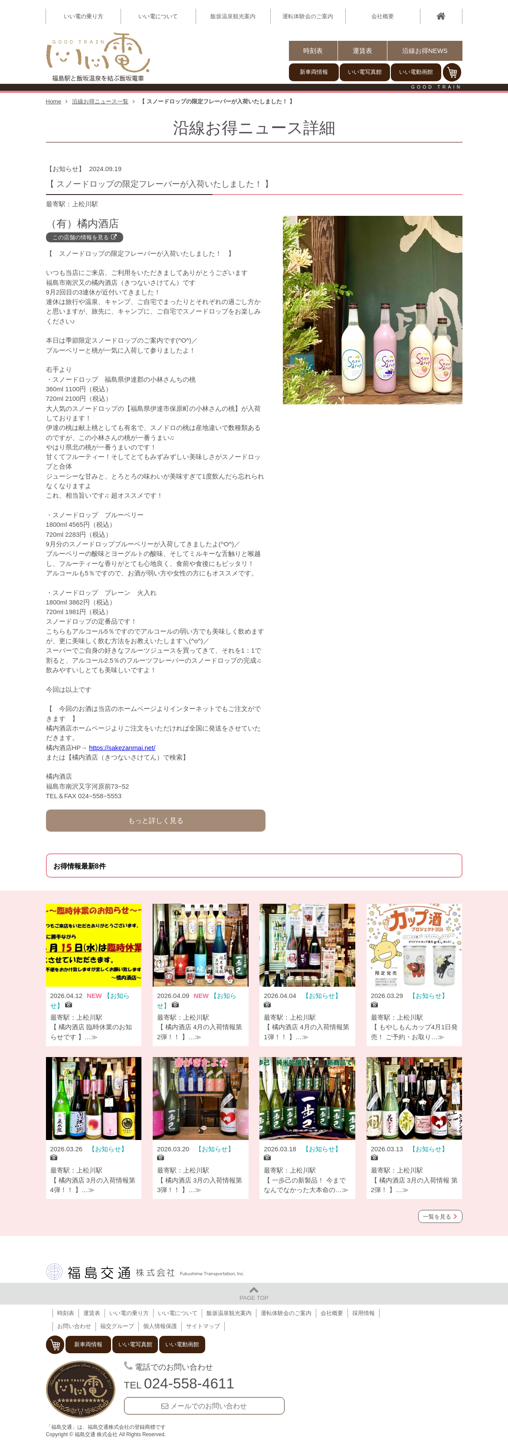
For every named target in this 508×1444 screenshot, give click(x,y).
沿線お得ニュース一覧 (100, 101)
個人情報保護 (160, 1326)
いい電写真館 (365, 72)
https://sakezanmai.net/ (122, 747)
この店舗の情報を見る (80, 237)
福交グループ (117, 1326)
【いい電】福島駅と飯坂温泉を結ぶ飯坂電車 (98, 57)
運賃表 (362, 50)
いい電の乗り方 (129, 1313)
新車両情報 (314, 72)
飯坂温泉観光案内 (233, 16)
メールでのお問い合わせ (208, 1406)
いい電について (177, 1313)
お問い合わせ (74, 1326)
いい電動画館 (416, 72)
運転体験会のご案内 (307, 16)
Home (54, 101)
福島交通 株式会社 (145, 1272)
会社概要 (382, 16)
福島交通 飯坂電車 (80, 1390)
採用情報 (363, 1313)
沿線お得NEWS (425, 50)
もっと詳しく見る (156, 820)
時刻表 (313, 50)
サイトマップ (203, 1326)
